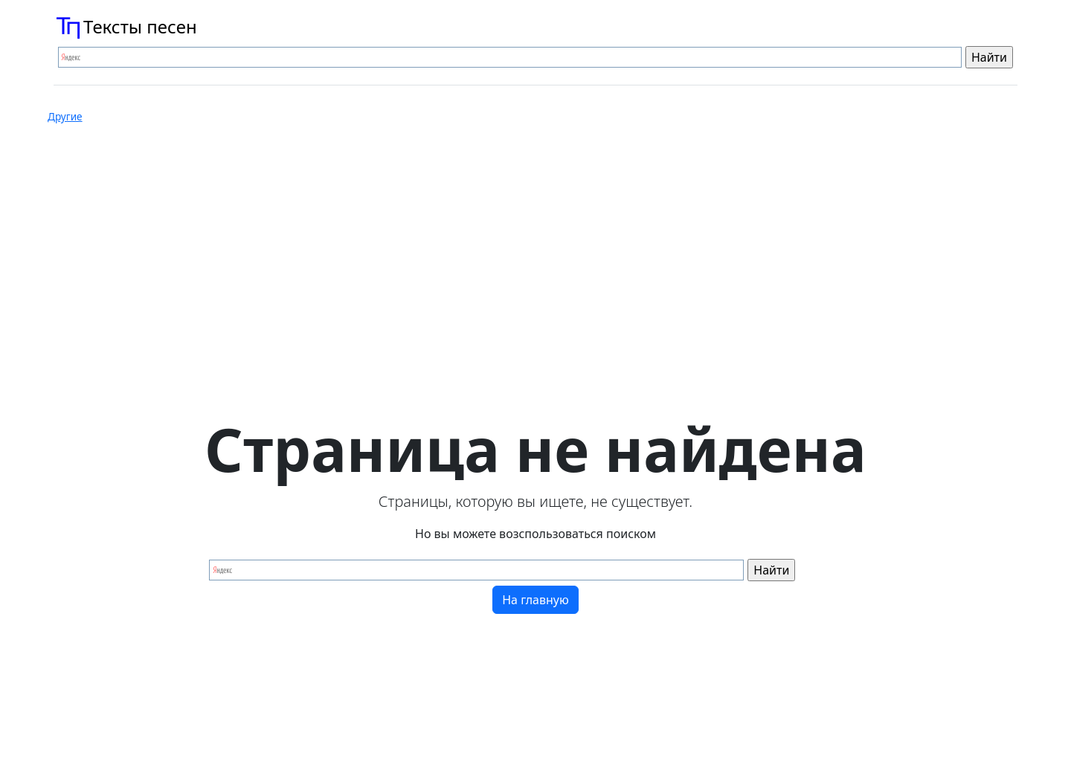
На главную (535, 600)
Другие (65, 116)
